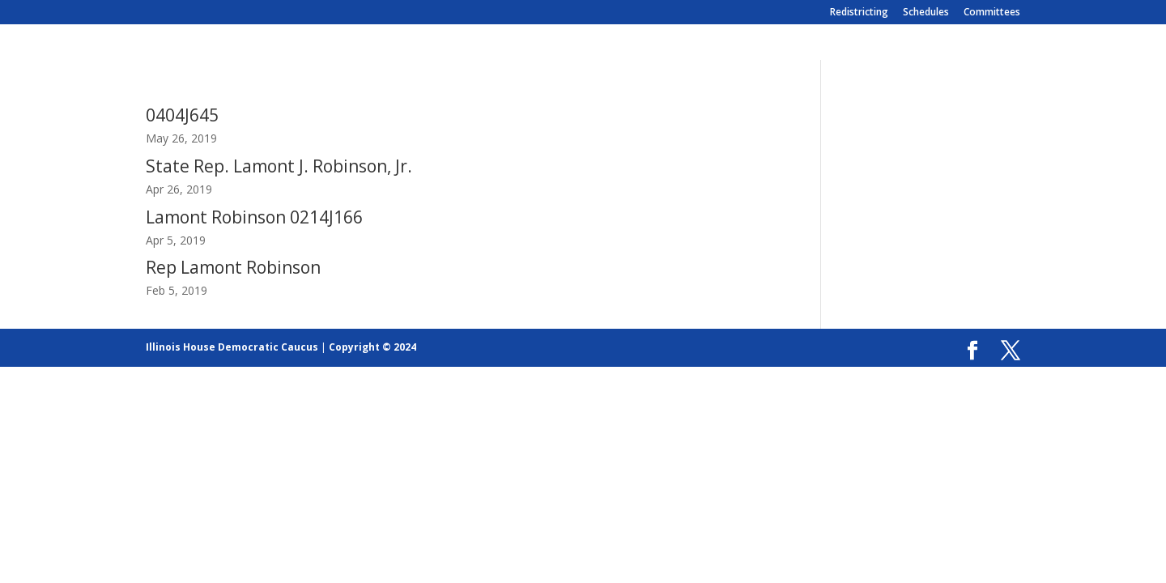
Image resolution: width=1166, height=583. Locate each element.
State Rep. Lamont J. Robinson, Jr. (279, 166)
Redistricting (859, 13)
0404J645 (182, 115)
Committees (992, 13)
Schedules (926, 13)
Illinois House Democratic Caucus (232, 347)
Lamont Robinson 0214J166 (254, 217)
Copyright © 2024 (372, 347)
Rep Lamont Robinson (233, 267)
